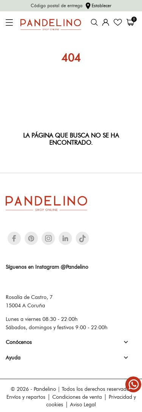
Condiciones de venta (77, 396)
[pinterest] (31, 238)
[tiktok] (82, 238)
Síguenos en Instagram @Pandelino (47, 266)
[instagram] (48, 238)
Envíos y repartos (25, 396)
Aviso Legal (83, 404)
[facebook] (14, 238)
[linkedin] (65, 238)
